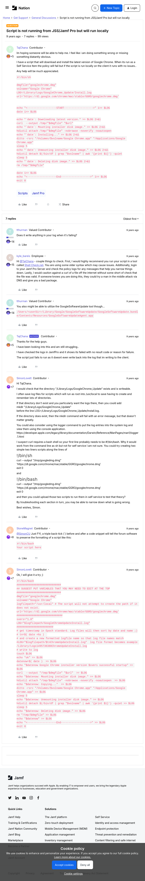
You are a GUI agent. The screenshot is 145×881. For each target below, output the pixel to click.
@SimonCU (23, 533)
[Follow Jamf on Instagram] (31, 798)
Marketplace (15, 840)
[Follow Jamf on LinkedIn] (17, 798)
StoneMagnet (25, 528)
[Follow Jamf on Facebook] (38, 798)
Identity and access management (115, 822)
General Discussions (44, 17)
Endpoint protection (107, 828)
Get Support (20, 17)
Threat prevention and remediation (116, 834)
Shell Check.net (33, 265)
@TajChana (27, 261)
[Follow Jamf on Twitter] (10, 797)
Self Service (102, 817)
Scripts (23, 193)
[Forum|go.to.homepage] (21, 8)
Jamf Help (14, 817)
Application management (60, 834)
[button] (7, 8)
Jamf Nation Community (22, 828)
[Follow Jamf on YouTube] (24, 798)
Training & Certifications (22, 822)
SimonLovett (24, 378)
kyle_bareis (23, 255)
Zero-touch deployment (59, 822)
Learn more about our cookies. (72, 857)
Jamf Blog (14, 834)
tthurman (22, 229)
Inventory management (58, 840)
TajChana (22, 47)
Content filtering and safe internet (115, 840)
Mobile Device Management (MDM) (66, 828)
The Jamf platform (56, 817)
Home (6, 17)
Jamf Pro (38, 193)
